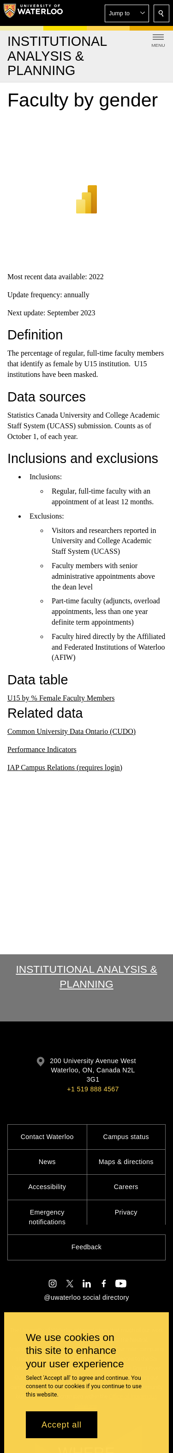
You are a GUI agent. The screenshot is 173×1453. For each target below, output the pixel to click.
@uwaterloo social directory (86, 1297)
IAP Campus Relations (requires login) (64, 767)
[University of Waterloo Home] (33, 13)
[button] (127, 13)
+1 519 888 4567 (93, 1089)
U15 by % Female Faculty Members (60, 698)
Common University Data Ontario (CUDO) (71, 731)
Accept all (62, 1424)
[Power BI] (86, 187)
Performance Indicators (42, 749)
